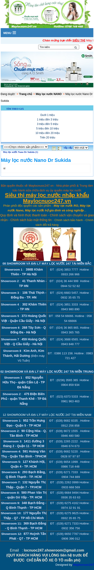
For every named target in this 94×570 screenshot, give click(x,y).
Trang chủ (25, 93)
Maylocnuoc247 (83, 564)
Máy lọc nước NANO (49, 93)
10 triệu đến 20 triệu (48, 132)
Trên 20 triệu (47, 137)
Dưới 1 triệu (47, 114)
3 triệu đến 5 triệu (47, 123)
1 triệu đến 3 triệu (47, 119)
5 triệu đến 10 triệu (47, 128)
